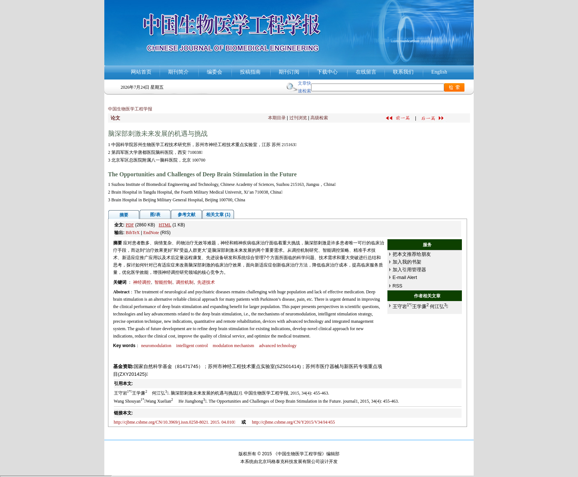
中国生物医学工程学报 (130, 109)
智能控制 (163, 282)
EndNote (151, 232)
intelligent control (192, 345)
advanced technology (278, 345)
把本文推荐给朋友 (412, 254)
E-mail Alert (405, 277)
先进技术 (206, 282)
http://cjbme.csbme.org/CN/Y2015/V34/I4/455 (293, 422)
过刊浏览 (298, 117)
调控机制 (185, 282)
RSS (398, 286)
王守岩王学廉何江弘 (420, 306)
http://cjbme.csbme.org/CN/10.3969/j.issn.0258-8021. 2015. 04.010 (174, 422)
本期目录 (277, 117)
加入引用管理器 (409, 269)
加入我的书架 (407, 262)
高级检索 (319, 117)
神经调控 (142, 282)
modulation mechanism (233, 345)
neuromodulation (156, 345)
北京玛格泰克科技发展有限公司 (289, 461)
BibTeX (133, 232)
